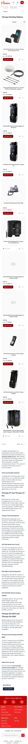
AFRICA (6, 741)
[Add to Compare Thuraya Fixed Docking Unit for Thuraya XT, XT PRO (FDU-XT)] (22, 248)
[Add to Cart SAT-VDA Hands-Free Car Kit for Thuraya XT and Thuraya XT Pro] (8, 59)
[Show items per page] (22, 444)
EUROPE (15, 742)
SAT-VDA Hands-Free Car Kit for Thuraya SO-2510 (13, 393)
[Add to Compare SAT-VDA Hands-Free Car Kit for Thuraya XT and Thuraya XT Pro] (22, 59)
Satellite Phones (13, 6)
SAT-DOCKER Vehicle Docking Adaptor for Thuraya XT (13, 127)
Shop (7, 6)
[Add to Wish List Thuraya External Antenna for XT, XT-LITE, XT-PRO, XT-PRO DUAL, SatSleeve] (19, 98)
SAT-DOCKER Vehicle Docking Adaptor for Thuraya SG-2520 (13, 277)
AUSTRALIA (18, 741)
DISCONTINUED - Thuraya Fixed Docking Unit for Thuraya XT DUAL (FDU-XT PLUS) (13, 431)
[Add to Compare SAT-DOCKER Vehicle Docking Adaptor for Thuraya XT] (22, 136)
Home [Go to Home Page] (2, 6)
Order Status (17, 712)
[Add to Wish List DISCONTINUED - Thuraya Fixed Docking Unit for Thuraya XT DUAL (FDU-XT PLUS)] (19, 436)
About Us (3, 709)
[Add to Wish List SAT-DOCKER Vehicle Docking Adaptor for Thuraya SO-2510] (19, 325)
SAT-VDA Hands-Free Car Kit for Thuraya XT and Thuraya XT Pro (13, 50)
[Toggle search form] (13, 2)
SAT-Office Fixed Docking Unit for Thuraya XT (13, 165)
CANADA (9, 742)
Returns (9, 726)
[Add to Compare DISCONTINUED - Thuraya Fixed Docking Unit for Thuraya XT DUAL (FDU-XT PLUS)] (22, 436)
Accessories (5, 7)
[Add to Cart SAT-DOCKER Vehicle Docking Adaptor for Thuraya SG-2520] (8, 287)
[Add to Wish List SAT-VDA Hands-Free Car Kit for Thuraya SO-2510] (19, 402)
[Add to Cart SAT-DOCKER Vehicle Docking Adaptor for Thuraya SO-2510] (8, 325)
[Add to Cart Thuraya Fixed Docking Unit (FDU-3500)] (8, 213)
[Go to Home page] (5, 2)
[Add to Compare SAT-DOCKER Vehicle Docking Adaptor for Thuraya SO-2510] (22, 325)
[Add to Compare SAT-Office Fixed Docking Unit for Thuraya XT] (22, 175)
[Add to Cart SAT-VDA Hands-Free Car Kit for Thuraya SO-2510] (8, 402)
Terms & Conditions (6, 714)
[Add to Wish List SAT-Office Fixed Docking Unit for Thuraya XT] (19, 175)
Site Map (16, 720)
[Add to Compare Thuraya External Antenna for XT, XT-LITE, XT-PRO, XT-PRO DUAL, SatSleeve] (22, 98)
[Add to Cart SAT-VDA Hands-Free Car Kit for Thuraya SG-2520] (8, 363)
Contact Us (4, 720)
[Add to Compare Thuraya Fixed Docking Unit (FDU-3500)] (22, 213)
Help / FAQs (4, 723)
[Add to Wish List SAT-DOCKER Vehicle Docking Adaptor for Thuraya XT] (19, 136)
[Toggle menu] (26, 2)
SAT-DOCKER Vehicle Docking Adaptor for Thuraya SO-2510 (13, 316)
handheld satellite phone (9, 456)
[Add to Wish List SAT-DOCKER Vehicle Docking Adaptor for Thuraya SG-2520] (19, 287)
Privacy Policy (4, 712)
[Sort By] (17, 22)
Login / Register (18, 709)
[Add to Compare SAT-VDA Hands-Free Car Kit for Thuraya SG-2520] (22, 364)
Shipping (3, 726)
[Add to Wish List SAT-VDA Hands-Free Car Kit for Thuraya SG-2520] (19, 364)
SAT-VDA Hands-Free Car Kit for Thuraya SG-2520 (13, 354)
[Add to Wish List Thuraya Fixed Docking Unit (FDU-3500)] (19, 213)
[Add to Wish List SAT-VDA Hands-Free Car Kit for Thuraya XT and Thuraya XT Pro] (19, 59)
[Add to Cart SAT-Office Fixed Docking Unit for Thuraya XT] (8, 174)
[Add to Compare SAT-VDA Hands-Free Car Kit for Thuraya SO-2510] (22, 402)
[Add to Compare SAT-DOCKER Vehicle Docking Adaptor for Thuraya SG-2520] (22, 287)
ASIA (11, 741)
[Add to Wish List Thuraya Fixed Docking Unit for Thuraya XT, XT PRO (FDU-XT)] (19, 248)
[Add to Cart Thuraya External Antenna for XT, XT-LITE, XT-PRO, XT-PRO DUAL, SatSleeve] (8, 97)
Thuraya (20, 6)
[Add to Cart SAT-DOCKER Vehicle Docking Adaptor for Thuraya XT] (8, 136)
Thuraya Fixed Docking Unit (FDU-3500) (13, 203)
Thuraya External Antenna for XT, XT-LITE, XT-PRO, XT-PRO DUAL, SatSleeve (13, 88)
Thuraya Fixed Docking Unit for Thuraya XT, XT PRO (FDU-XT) (13, 242)
